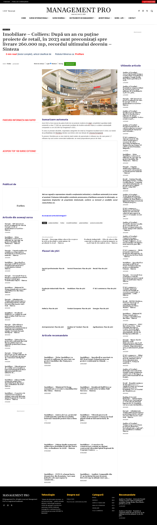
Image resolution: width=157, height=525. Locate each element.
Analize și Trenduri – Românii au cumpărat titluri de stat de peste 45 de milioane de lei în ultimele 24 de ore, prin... (133, 90)
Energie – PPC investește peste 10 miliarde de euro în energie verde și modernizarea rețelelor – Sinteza (15, 227)
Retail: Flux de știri (100, 268)
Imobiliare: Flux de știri (76, 288)
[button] (151, 11)
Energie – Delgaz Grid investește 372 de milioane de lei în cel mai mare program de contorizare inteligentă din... (16, 356)
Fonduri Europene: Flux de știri (79, 308)
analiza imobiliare (53, 223)
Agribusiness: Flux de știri (103, 327)
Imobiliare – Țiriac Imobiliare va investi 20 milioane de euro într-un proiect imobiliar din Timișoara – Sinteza (14, 240)
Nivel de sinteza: (39, 64)
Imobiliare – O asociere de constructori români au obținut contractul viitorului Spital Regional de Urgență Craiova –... (97, 447)
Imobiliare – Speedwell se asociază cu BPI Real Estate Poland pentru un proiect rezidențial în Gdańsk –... (96, 359)
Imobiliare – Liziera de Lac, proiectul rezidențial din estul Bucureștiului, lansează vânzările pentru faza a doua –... (60, 417)
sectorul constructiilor (96, 223)
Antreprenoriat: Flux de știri (53, 327)
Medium (54, 64)
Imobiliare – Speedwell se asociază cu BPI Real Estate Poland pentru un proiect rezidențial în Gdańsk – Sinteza (15, 266)
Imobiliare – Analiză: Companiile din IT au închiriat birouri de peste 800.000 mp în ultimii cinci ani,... (96, 476)
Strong (61, 64)
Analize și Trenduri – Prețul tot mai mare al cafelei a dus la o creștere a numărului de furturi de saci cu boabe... (132, 128)
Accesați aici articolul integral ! (54, 216)
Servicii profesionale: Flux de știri (53, 269)
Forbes (9, 64)
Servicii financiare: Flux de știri (79, 268)
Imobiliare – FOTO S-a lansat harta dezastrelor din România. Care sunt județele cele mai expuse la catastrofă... (59, 477)
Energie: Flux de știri (101, 308)
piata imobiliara (83, 223)
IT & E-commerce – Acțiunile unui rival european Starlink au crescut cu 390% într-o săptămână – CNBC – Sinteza (131, 291)
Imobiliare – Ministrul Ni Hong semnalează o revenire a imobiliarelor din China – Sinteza (15, 290)
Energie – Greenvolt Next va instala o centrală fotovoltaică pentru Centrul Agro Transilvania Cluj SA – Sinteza (16, 278)
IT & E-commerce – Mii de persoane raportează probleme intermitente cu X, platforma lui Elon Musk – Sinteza (133, 253)
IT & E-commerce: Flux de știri (104, 288)
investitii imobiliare (71, 223)
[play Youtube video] (21, 136)
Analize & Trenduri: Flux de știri (77, 328)
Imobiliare (6, 29)
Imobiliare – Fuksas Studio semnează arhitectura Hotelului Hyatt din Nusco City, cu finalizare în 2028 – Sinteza (15, 383)
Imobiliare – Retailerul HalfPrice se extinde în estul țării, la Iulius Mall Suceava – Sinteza (15, 315)
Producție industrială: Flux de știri (53, 289)
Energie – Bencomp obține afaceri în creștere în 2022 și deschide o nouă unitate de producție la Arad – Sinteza (60, 241)
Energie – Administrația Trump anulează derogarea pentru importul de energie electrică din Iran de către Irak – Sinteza (15, 303)
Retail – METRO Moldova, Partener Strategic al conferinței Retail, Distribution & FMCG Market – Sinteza (132, 304)
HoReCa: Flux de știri (50, 308)
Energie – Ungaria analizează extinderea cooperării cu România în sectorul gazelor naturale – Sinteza (16, 253)
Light (48, 64)
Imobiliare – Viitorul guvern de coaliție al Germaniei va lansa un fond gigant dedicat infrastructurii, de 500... (96, 417)
